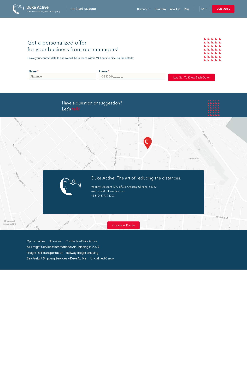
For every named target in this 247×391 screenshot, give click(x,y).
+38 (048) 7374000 (83, 9)
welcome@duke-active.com (108, 188)
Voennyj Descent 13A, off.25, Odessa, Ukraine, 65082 (124, 184)
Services (143, 9)
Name (34, 69)
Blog (187, 9)
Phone (104, 69)
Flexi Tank (160, 9)
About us (175, 9)
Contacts (223, 8)
